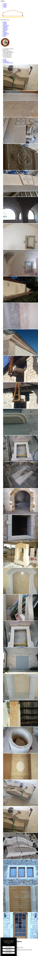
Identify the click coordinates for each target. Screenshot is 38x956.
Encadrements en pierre (8, 62)
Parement (5, 30)
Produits (5, 5)
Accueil (4, 3)
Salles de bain (6, 25)
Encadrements (6, 33)
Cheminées (5, 26)
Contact (4, 7)
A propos (5, 4)
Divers (4, 36)
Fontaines (5, 32)
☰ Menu (2, 1)
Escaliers (5, 23)
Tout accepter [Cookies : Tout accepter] (8, 947)
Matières (5, 34)
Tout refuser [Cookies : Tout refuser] (8, 949)
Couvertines (5, 29)
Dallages (5, 22)
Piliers (4, 31)
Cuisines (5, 24)
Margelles (5, 27)
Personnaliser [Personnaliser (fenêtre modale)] (8, 952)
